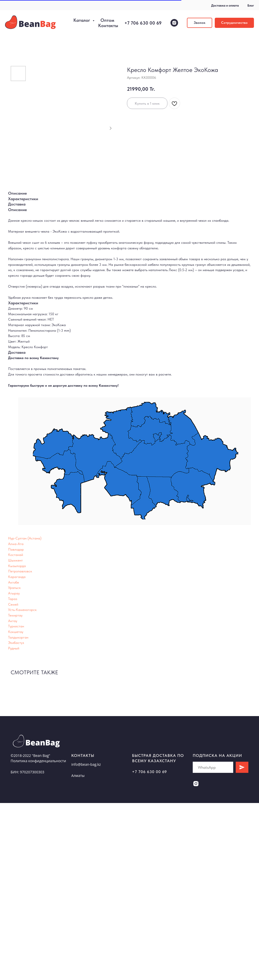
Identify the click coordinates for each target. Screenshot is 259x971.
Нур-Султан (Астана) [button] (24, 538)
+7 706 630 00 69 (143, 23)
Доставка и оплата (225, 5)
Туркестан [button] (16, 626)
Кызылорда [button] (17, 566)
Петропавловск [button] (20, 571)
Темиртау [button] (15, 615)
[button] (199, 23)
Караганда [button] (17, 577)
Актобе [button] (13, 582)
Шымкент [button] (15, 560)
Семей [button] (13, 604)
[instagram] (174, 23)
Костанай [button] (15, 555)
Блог (250, 5)
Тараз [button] (12, 599)
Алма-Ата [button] (16, 544)
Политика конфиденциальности (38, 760)
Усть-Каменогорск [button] (22, 610)
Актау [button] (12, 621)
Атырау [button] (14, 593)
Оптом (107, 20)
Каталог (82, 20)
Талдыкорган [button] (18, 637)
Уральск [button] (14, 588)
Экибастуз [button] (16, 643)
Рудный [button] (13, 648)
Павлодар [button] (16, 549)
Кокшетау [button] (15, 632)
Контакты (108, 25)
